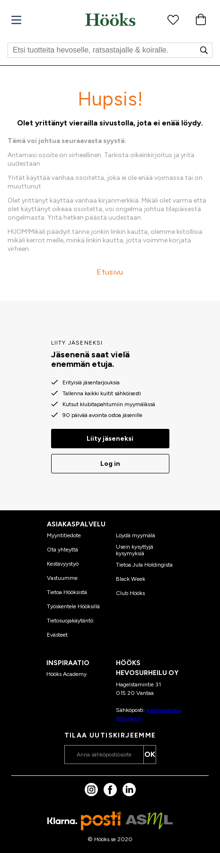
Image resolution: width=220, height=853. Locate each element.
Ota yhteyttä (62, 549)
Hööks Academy (66, 674)
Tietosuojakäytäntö (70, 620)
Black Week (130, 579)
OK (149, 754)
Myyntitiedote (64, 535)
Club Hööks (130, 593)
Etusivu (110, 271)
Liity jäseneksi (110, 439)
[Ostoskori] (200, 19)
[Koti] (110, 19)
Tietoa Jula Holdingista (144, 564)
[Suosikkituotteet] (173, 19)
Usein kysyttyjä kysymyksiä (134, 550)
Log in (110, 464)
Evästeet (57, 634)
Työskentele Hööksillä (73, 606)
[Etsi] (110, 50)
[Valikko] (16, 20)
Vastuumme (62, 578)
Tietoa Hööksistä (67, 592)
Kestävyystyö (63, 563)
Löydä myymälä (135, 535)
